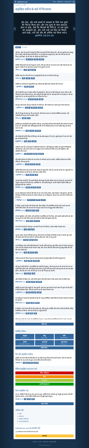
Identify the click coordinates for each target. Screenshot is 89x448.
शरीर (25, 70)
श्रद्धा (25, 252)
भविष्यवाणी (37, 130)
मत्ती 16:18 (18, 118)
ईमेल (44, 376)
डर (25, 399)
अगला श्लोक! (44, 404)
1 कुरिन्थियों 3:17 (19, 164)
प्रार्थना (33, 78)
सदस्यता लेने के (67, 2)
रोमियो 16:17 (18, 240)
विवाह (27, 313)
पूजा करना (31, 99)
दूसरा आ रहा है (30, 59)
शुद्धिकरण (32, 210)
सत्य (29, 229)
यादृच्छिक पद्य (60, 2)
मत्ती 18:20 (18, 78)
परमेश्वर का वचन (28, 154)
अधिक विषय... (44, 348)
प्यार (27, 210)
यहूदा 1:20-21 (19, 252)
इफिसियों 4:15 (19, 229)
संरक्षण (38, 164)
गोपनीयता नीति (52, 442)
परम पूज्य (28, 107)
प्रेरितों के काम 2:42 (20, 282)
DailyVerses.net (19, 5)
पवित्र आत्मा (34, 107)
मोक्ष (35, 313)
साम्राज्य (32, 130)
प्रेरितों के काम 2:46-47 (21, 99)
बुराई (36, 240)
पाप (24, 362)
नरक (29, 118)
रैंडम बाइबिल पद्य (21, 390)
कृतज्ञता (34, 141)
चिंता (33, 399)
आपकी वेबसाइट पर (44, 384)
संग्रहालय (21, 416)
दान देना (44, 436)
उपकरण (43, 200)
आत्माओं (40, 107)
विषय (54, 2)
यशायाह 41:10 (19, 399)
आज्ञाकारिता (38, 282)
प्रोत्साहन (41, 59)
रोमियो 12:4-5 (19, 70)
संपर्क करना (45, 442)
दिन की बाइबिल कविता (24, 354)
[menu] (73, 2)
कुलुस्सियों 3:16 (19, 154)
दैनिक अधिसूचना (44, 373)
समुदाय (36, 59)
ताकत (39, 187)
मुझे (16, 432)
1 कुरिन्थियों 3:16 (19, 107)
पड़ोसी (32, 303)
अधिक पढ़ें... (44, 324)
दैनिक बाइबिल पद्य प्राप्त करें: (26, 369)
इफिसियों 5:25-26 (20, 210)
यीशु (29, 70)
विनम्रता (27, 187)
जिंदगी (38, 200)
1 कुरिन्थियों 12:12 (20, 175)
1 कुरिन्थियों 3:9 (19, 87)
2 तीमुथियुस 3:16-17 (20, 200)
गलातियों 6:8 (18, 363)
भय (31, 221)
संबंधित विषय (20, 331)
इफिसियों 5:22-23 (20, 313)
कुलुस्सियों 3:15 (19, 141)
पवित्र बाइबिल (24, 47)
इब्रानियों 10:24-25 (20, 59)
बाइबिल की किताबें (23, 419)
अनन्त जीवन (29, 362)
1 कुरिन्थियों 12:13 (20, 292)
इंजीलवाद (31, 86)
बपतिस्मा (28, 292)
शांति (30, 141)
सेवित (26, 86)
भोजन (36, 99)
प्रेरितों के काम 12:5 (20, 303)
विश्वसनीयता (36, 261)
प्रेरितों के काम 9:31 (20, 221)
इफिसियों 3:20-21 (20, 187)
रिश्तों (37, 210)
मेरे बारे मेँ (35, 442)
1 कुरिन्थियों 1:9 (19, 261)
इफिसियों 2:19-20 (20, 131)
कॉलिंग (30, 261)
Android (44, 380)
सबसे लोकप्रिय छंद (24, 421)
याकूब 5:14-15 (19, 273)
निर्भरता (37, 303)
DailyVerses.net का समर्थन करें (27, 428)
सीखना (35, 154)
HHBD (18, 47)
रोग (25, 273)
